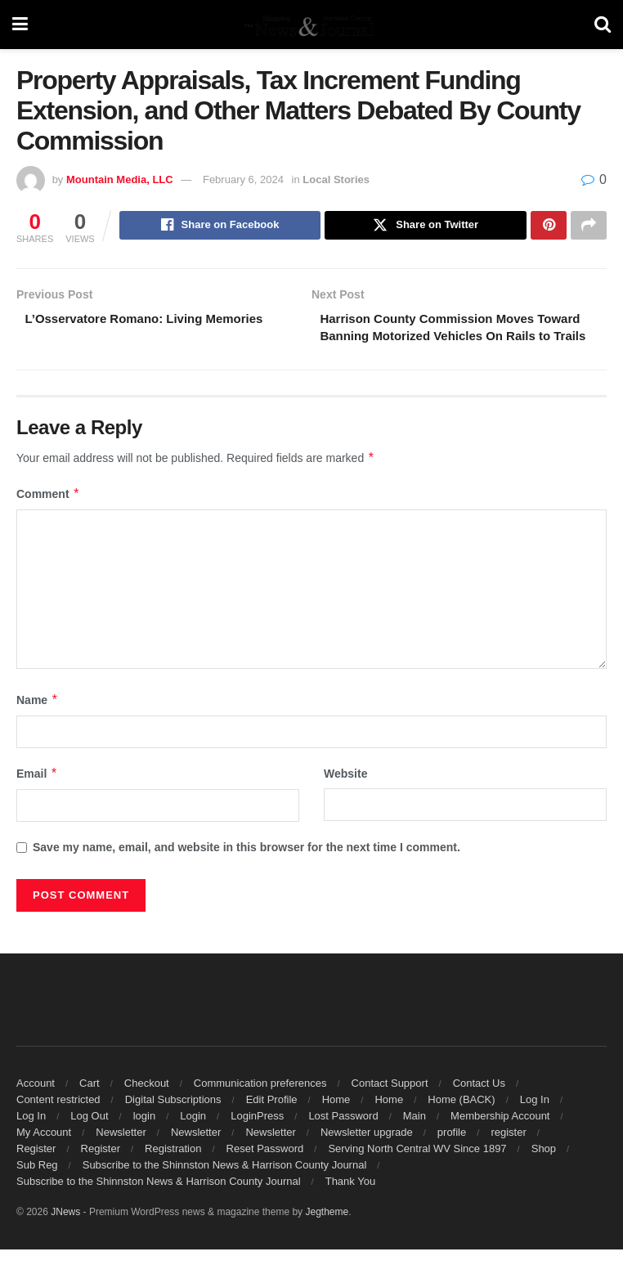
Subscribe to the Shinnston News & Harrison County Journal (225, 1189)
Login (193, 1140)
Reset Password (265, 1173)
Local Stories (336, 179)
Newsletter (121, 1157)
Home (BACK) (461, 1124)
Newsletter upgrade (366, 1157)
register (508, 1157)
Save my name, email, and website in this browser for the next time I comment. (246, 871)
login (144, 1140)
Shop (543, 1173)
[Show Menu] (20, 24)
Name (37, 724)
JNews (65, 1236)
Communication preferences (260, 1107)
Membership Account (499, 1140)
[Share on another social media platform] (589, 226)
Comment (48, 518)
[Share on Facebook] (220, 226)
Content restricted (58, 1124)
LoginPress (257, 1140)
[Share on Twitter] (426, 226)
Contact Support (390, 1107)
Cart (89, 1107)
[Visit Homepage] (310, 24)
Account (35, 1107)
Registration (173, 1173)
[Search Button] (602, 24)
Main (414, 1140)
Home (336, 1124)
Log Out (89, 1140)
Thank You (350, 1206)
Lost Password (343, 1140)
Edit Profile (272, 1124)
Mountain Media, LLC (119, 179)
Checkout (146, 1107)
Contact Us (479, 1107)
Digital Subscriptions (173, 1124)
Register (36, 1173)
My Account (43, 1157)
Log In (534, 1124)
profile (451, 1157)
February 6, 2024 (243, 179)
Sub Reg (37, 1189)
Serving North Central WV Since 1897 (417, 1173)
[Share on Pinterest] (549, 226)
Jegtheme (326, 1236)
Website (345, 798)
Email (37, 798)
